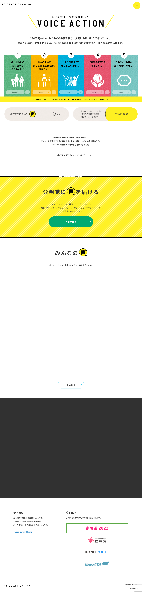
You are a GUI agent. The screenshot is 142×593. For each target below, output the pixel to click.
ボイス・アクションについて (74, 155)
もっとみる (74, 384)
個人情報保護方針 (131, 584)
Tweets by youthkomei (23, 531)
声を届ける (78, 221)
